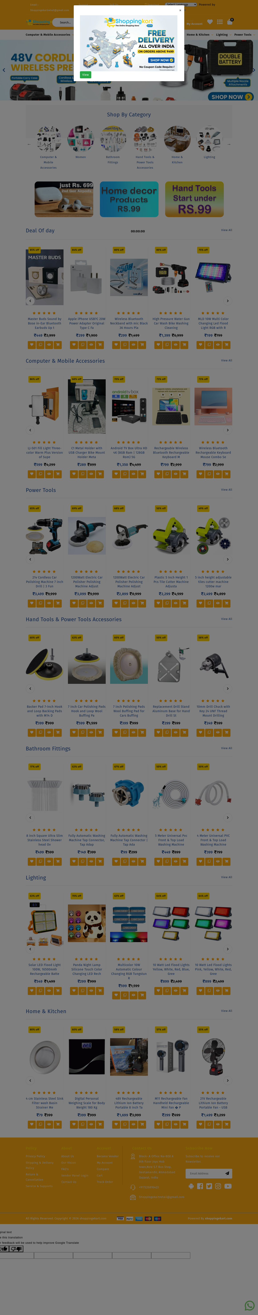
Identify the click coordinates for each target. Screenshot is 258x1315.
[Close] (180, 10)
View (85, 74)
